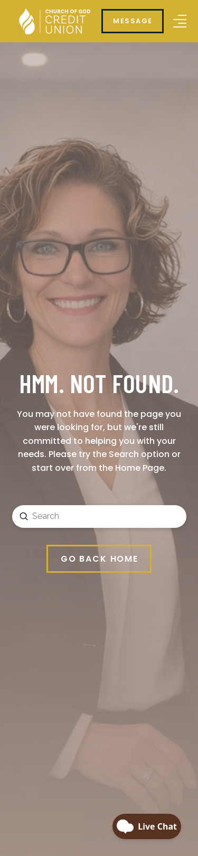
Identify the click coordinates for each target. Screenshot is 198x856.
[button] (179, 21)
